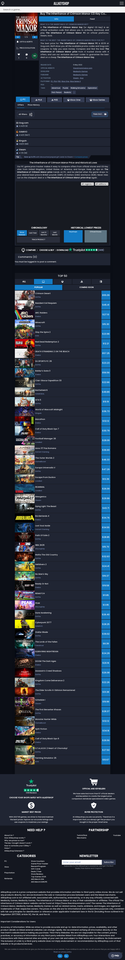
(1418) (86, 253)
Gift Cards (35, 872)
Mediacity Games (80, 71)
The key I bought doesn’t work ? (18, 846)
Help (115, 955)
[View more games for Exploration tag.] (92, 89)
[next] (35, 37)
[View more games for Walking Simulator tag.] (78, 89)
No (66, 956)
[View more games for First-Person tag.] (57, 93)
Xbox (6, 870)
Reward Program (38, 869)
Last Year (33, 236)
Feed (92, 19)
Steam (76, 78)
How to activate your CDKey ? (17, 849)
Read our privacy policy (62, 952)
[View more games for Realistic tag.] (67, 93)
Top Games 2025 (38, 880)
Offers (20, 105)
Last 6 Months (44, 237)
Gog (81, 78)
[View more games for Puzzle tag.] (65, 89)
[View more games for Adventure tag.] (56, 89)
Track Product (38, 243)
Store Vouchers (37, 864)
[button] (78, 135)
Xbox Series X (75, 81)
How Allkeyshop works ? (14, 841)
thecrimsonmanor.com (82, 68)
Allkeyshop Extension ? (14, 854)
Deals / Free (36, 875)
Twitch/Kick (82, 838)
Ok (60, 956)
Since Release (22, 237)
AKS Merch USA (37, 882)
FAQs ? (7, 851)
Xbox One (65, 81)
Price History (34, 105)
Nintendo (8, 882)
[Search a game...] (62, 10)
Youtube (117, 838)
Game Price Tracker (39, 867)
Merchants (81, 841)
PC (5, 864)
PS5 (59, 81)
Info (56, 19)
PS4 (55, 81)
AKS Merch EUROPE (39, 885)
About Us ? (9, 838)
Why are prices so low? (14, 844)
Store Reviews (37, 877)
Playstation (9, 876)
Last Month (55, 237)
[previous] (17, 37)
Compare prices (81, 160)
